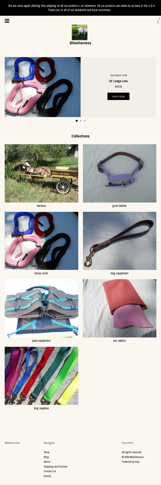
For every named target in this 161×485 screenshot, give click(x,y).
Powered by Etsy (130, 461)
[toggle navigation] (7, 21)
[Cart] (158, 22)
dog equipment (120, 271)
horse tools (41, 271)
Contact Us (50, 471)
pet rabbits (120, 338)
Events (47, 476)
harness (41, 203)
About (47, 461)
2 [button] (81, 121)
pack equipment (41, 338)
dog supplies (41, 406)
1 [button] (77, 121)
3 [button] (84, 121)
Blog (46, 457)
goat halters (120, 203)
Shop (46, 452)
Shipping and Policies (55, 466)
